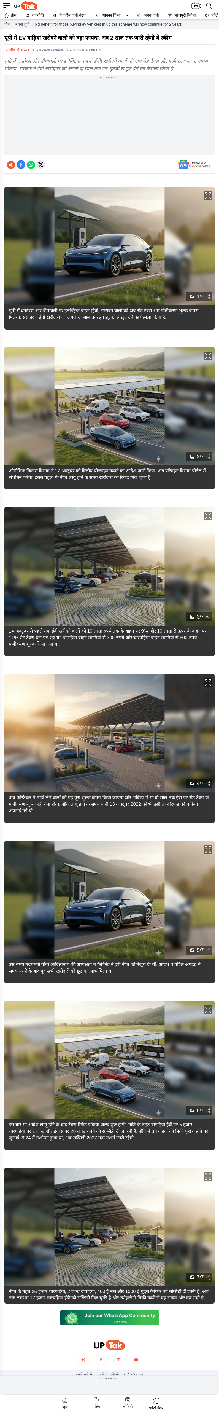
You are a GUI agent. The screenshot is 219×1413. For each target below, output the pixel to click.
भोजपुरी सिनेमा (182, 15)
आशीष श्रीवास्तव (17, 50)
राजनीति (34, 15)
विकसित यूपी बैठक (69, 15)
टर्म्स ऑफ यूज (133, 1374)
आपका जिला (111, 15)
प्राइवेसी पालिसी (107, 1374)
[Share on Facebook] (21, 164)
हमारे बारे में (84, 1374)
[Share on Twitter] (40, 164)
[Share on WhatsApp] (30, 164)
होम (10, 15)
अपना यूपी (148, 15)
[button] (111, 15)
